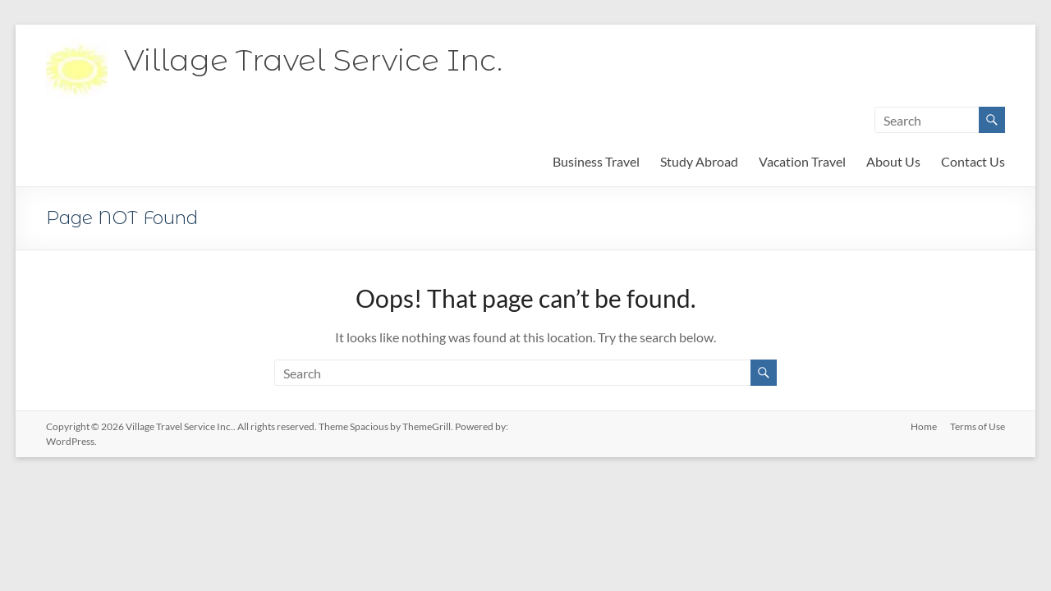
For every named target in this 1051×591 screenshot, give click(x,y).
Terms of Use (977, 426)
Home (924, 426)
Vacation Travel (802, 161)
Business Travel (596, 161)
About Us (893, 161)
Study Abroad (699, 161)
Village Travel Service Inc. (313, 60)
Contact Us (973, 161)
